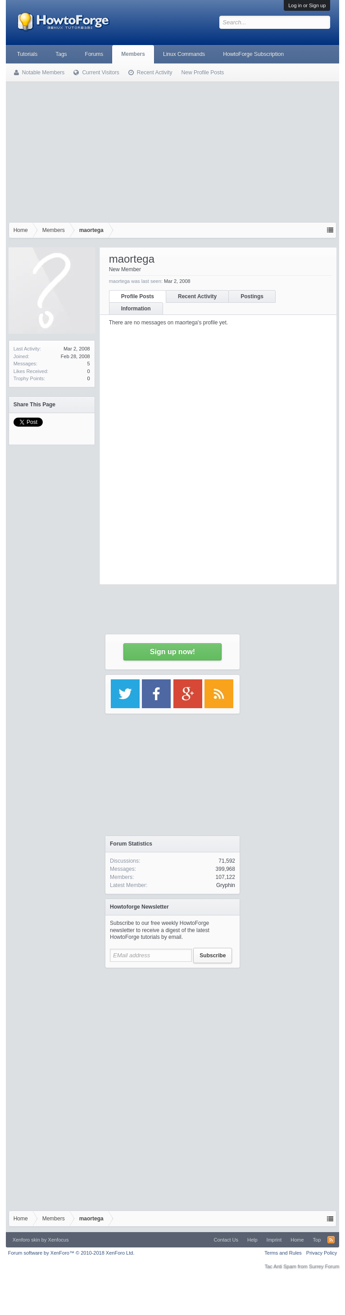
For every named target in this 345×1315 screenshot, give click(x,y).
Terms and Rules (283, 1253)
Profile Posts (137, 296)
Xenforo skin (26, 1239)
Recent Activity (197, 296)
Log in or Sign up (307, 5)
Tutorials (27, 54)
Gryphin (225, 885)
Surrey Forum (324, 1266)
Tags (61, 54)
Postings (252, 296)
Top (317, 1239)
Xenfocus (58, 1239)
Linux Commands (184, 54)
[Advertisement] (173, 150)
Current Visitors (100, 72)
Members (133, 54)
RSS (331, 1239)
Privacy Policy (321, 1253)
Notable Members (43, 72)
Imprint (274, 1239)
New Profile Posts (203, 72)
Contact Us (226, 1239)
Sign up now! (172, 651)
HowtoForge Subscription (253, 54)
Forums (94, 54)
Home (297, 1239)
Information (136, 308)
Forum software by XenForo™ (71, 1253)
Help (252, 1239)
